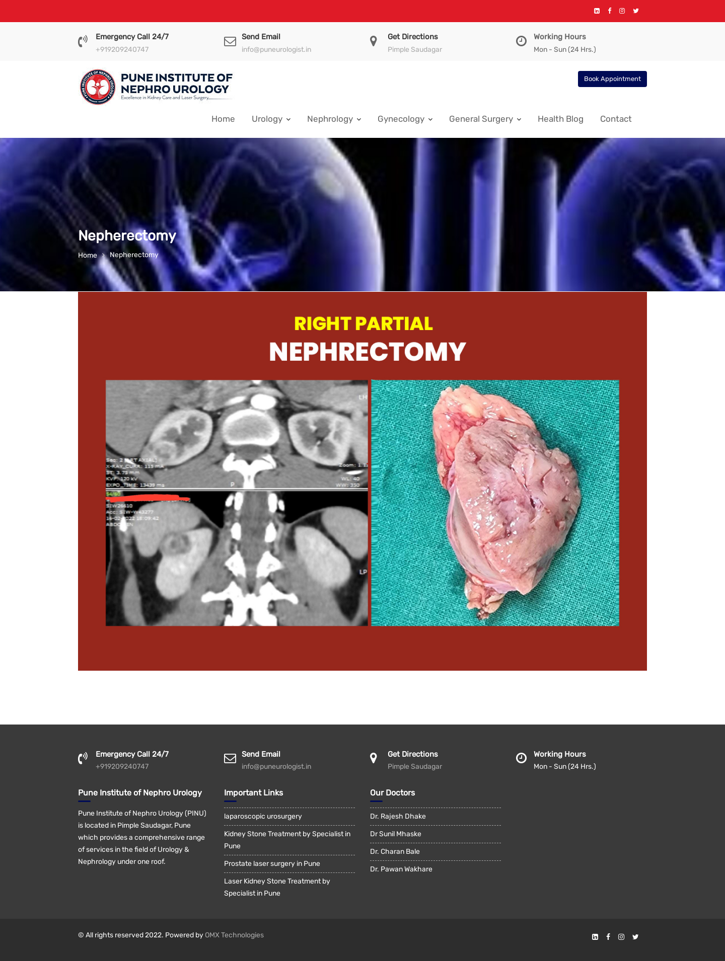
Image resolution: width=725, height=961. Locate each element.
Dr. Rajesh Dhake (398, 816)
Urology (267, 119)
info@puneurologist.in (276, 49)
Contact (616, 119)
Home (223, 119)
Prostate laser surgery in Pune (272, 863)
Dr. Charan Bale (395, 851)
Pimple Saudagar (415, 49)
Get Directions (413, 36)
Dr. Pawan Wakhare (401, 869)
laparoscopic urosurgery (263, 816)
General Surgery (481, 119)
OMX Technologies (234, 935)
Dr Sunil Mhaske (395, 834)
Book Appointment (612, 79)
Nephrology (330, 119)
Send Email (261, 36)
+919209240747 (122, 49)
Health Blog (561, 119)
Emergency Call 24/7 (132, 36)
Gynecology (401, 119)
